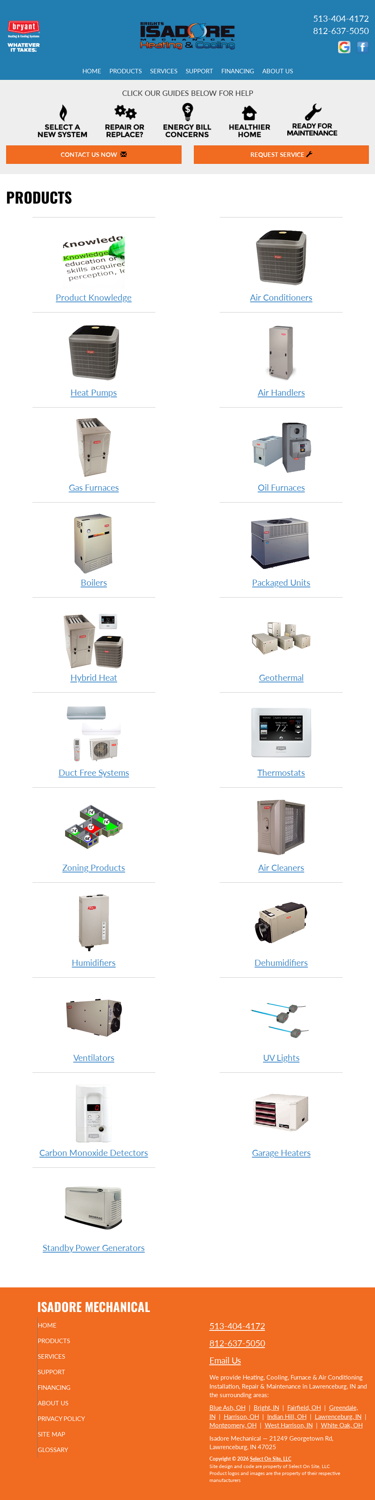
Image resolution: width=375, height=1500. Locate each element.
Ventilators (93, 1024)
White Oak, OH (342, 1425)
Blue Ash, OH (227, 1407)
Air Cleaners (281, 834)
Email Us (225, 1360)
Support (199, 71)
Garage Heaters (281, 1119)
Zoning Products (93, 834)
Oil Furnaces (281, 454)
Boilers (93, 549)
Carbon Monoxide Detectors (93, 1119)
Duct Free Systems (93, 739)
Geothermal (281, 644)
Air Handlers (281, 359)
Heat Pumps (93, 359)
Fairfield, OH (304, 1407)
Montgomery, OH (233, 1425)
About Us (277, 71)
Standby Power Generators (93, 1214)
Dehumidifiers (281, 929)
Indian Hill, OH (287, 1416)
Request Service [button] (281, 154)
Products (125, 71)
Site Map (63, 1434)
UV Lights (281, 1024)
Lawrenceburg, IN (338, 1416)
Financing (237, 71)
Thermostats (281, 739)
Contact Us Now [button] (94, 154)
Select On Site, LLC (270, 1459)
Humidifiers (93, 929)
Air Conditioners (281, 264)
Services (163, 71)
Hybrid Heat (93, 644)
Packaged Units (281, 549)
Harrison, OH (241, 1416)
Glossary (65, 1449)
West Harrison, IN (289, 1425)
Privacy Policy (73, 1418)
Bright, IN (266, 1407)
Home (91, 71)
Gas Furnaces (93, 454)
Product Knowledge (93, 264)
